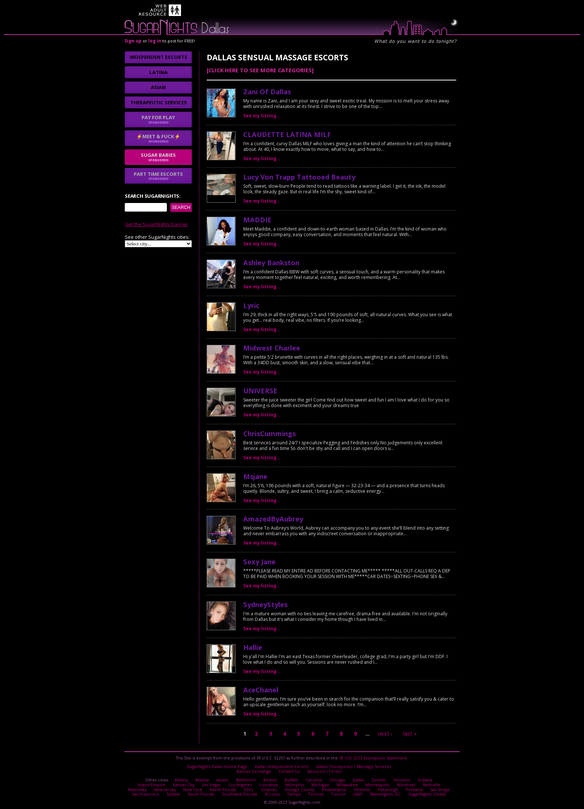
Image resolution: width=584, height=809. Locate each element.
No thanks (215, 436)
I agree (175, 436)
